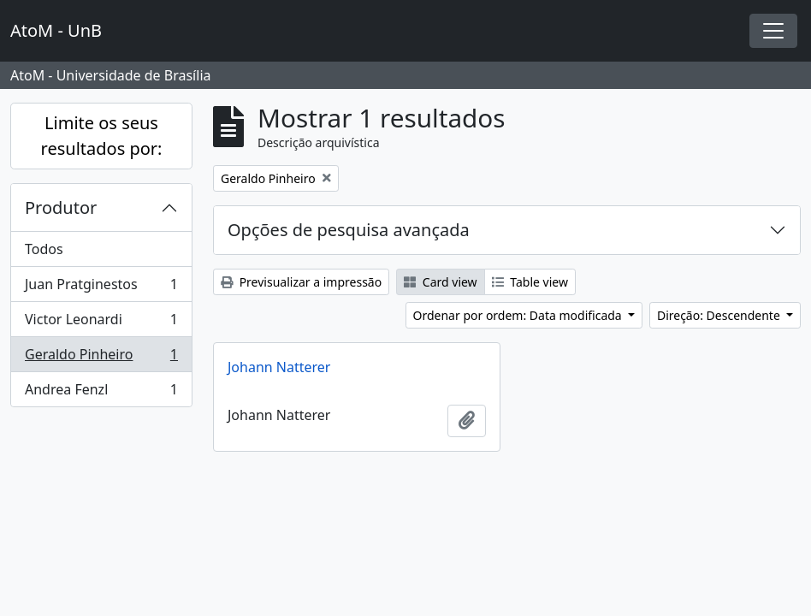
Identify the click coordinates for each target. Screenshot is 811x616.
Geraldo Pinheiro (101, 358)
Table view (530, 282)
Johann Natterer (279, 367)
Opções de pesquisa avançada (349, 229)
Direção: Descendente (720, 315)
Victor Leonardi (101, 323)
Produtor (61, 207)
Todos (44, 249)
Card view (440, 282)
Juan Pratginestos (101, 288)
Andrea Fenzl (101, 392)
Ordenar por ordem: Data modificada (519, 315)
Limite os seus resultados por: (102, 135)
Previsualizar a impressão (301, 282)
